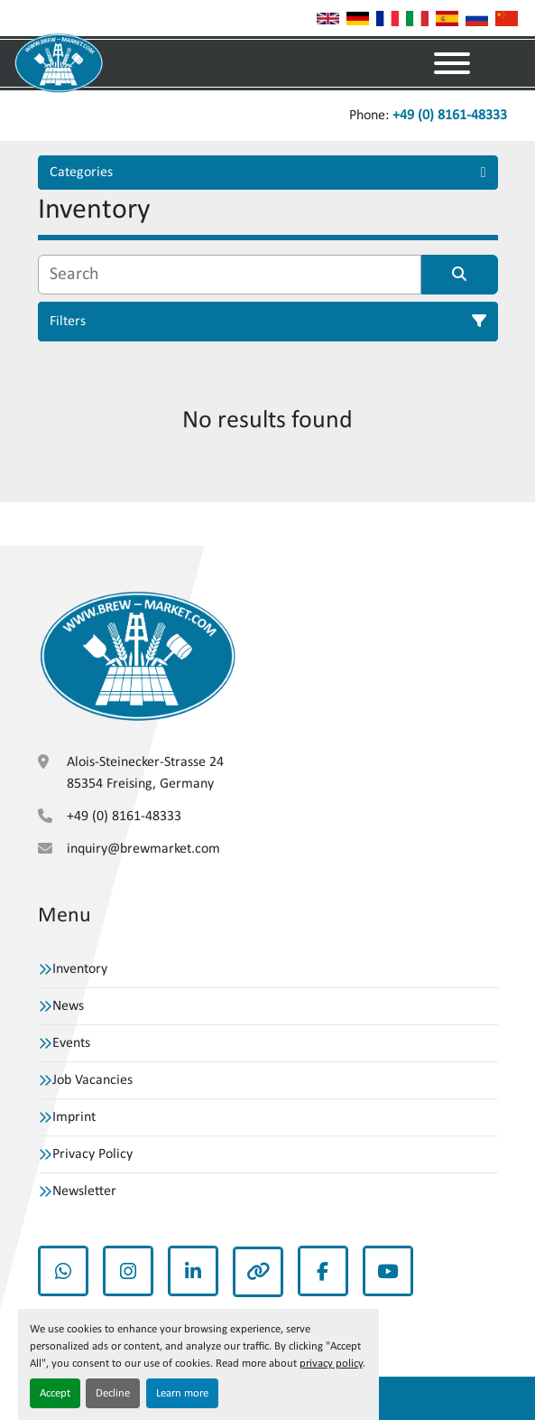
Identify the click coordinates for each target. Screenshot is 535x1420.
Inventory (79, 969)
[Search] (229, 274)
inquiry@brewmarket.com (143, 849)
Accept (55, 1393)
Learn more (182, 1393)
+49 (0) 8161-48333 (449, 115)
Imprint (74, 1117)
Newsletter (84, 1191)
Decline (113, 1393)
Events (71, 1043)
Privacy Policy (92, 1154)
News (68, 1006)
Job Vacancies (92, 1080)
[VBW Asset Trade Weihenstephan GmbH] (137, 656)
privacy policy (331, 1363)
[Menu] (452, 63)
